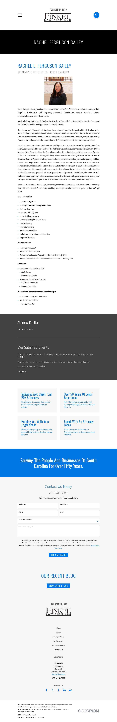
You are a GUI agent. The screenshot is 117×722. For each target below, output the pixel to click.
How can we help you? (26, 527)
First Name (22, 505)
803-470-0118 (58, 678)
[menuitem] (58, 329)
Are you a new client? (26, 519)
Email (62, 512)
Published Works (58, 645)
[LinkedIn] (64, 690)
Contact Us (58, 650)
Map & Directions (58, 674)
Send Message (58, 555)
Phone (21, 512)
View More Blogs (58, 585)
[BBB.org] (58, 690)
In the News (58, 641)
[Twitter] (52, 690)
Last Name (63, 505)
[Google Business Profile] (70, 690)
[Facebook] (46, 690)
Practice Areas (58, 637)
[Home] (57, 15)
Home (58, 632)
